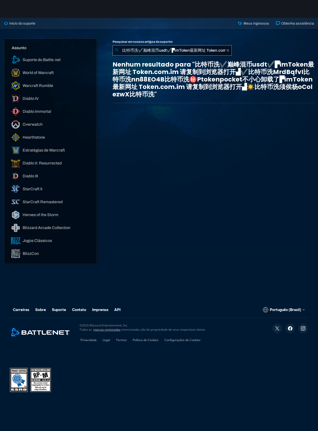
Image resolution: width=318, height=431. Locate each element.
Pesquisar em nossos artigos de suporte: (143, 41)
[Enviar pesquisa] (116, 50)
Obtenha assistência (295, 23)
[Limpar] (228, 50)
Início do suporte (19, 23)
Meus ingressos (253, 23)
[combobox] (172, 50)
